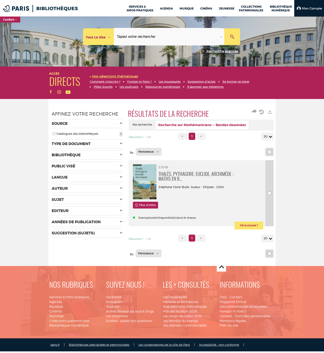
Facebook (114, 299)
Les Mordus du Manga (180, 322)
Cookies (226, 318)
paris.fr (55, 346)
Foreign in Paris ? (233, 313)
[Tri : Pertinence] (149, 152)
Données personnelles (252, 318)
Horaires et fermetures (180, 303)
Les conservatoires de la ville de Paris (164, 346)
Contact (235, 299)
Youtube (112, 308)
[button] (309, 8)
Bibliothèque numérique (69, 327)
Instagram (114, 303)
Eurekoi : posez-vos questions (129, 322)
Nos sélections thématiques (185, 308)
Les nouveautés (175, 299)
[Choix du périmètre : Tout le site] (98, 36)
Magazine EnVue (233, 303)
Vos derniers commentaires (185, 327)
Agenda (55, 303)
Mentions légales (233, 322)
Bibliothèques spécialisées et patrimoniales (99, 346)
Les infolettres (117, 318)
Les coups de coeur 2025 (182, 318)
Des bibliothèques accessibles (243, 308)
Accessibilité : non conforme (219, 346)
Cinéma (55, 313)
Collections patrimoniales (69, 322)
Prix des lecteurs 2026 (180, 313)
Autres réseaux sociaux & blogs (130, 313)
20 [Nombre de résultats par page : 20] (266, 136)
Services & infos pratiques (69, 299)
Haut (221, 268)
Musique (56, 308)
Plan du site (229, 327)
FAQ (223, 299)
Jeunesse (56, 318)
